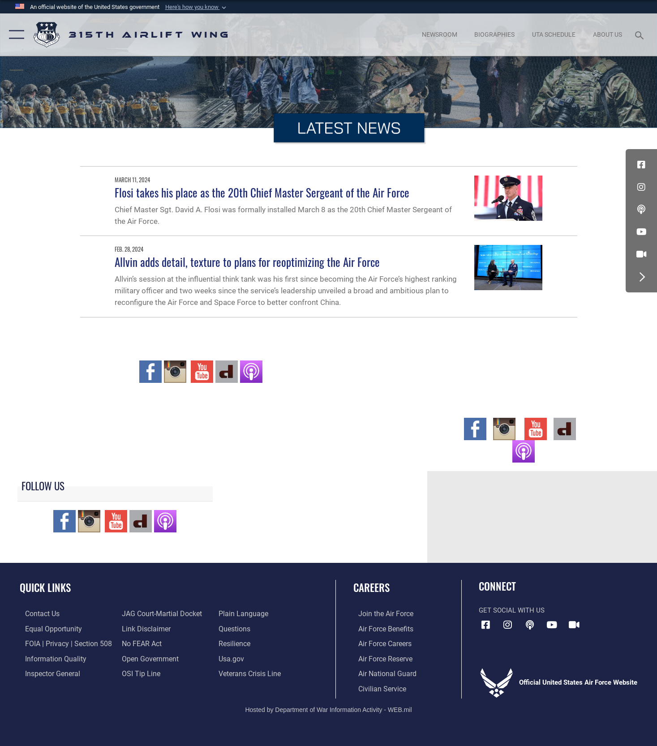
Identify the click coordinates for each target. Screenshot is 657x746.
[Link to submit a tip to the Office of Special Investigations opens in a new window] (138, 673)
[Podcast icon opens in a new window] (641, 209)
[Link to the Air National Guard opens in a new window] (380, 673)
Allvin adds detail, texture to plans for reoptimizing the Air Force (247, 261)
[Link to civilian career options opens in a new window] (376, 687)
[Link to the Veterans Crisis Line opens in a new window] (250, 673)
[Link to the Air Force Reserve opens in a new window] (379, 658)
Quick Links (45, 587)
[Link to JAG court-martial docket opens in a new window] (158, 613)
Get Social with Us (512, 610)
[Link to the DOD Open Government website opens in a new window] (146, 658)
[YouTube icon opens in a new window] (641, 232)
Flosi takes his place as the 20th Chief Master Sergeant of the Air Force (262, 192)
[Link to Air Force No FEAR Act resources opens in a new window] (139, 643)
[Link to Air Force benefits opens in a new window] (380, 628)
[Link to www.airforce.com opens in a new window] (380, 613)
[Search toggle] (640, 34)
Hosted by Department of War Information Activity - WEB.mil (328, 708)
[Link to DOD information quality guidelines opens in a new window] (48, 658)
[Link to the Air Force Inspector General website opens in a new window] (46, 673)
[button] (196, 7)
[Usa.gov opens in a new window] (232, 658)
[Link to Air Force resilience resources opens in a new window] (235, 643)
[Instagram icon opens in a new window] (641, 187)
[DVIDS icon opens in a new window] (641, 254)
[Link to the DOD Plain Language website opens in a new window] (242, 613)
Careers (371, 587)
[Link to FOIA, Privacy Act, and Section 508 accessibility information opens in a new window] (61, 643)
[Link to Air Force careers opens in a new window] (379, 643)
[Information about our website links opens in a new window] (143, 628)
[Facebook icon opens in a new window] (641, 165)
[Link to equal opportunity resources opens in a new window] (46, 628)
